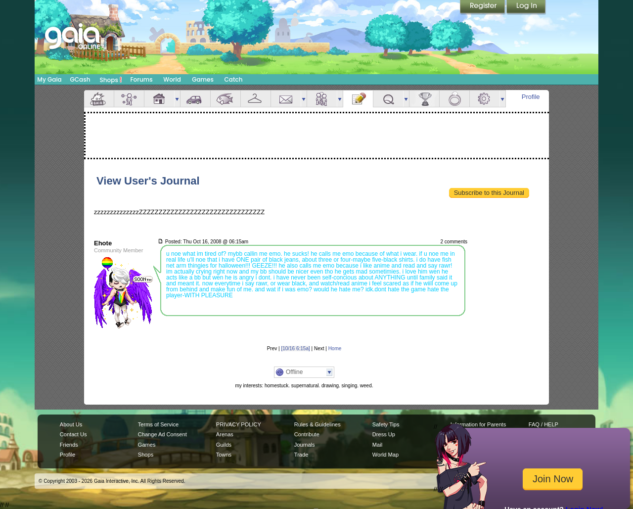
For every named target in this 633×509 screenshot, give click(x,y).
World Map (385, 455)
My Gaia (49, 79)
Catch (234, 79)
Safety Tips (386, 424)
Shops (111, 80)
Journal (358, 99)
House (159, 99)
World (172, 79)
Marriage (454, 99)
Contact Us (73, 434)
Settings (484, 99)
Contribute (306, 434)
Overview (99, 99)
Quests (388, 99)
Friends (322, 99)
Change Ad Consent (162, 434)
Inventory (256, 99)
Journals (304, 445)
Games (203, 79)
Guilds (223, 445)
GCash (80, 79)
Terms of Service (158, 424)
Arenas (224, 434)
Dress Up (383, 434)
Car (195, 99)
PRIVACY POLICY (238, 424)
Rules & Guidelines (317, 424)
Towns (223, 455)
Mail (286, 99)
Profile (531, 96)
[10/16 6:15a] (295, 348)
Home (335, 348)
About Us (71, 424)
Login (526, 7)
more (177, 99)
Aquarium (225, 99)
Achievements (424, 99)
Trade (301, 455)
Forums (141, 79)
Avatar (129, 99)
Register (483, 7)
